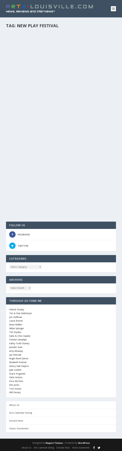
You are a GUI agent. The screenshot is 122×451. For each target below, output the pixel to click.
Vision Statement (19, 428)
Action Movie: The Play (26, 190)
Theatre (41, 99)
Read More (17, 112)
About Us (14, 404)
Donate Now (16, 420)
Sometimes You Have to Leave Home (35, 94)
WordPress (84, 442)
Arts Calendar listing (20, 412)
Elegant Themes (54, 442)
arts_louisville (18, 99)
